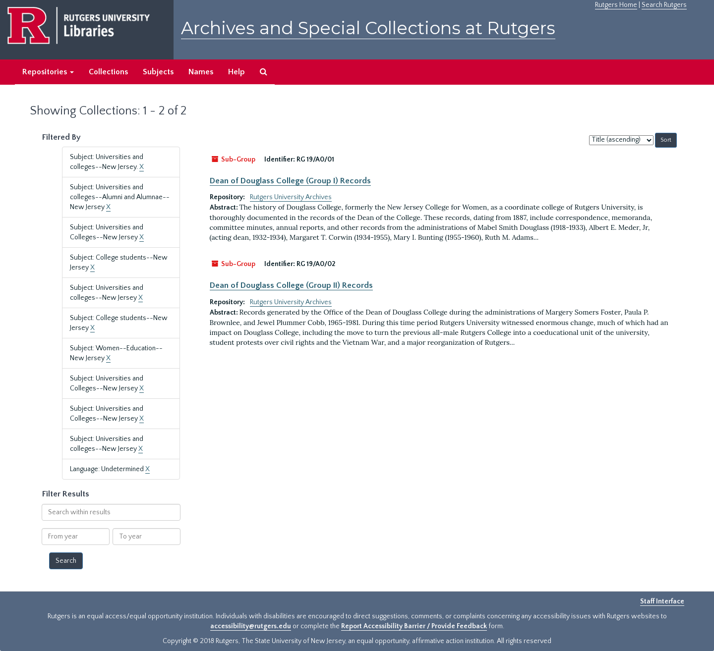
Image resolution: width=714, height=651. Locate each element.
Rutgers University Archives (291, 197)
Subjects (158, 71)
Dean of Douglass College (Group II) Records (291, 285)
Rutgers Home (616, 5)
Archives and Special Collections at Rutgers (368, 28)
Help (236, 71)
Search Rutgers (664, 5)
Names (200, 71)
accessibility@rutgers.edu (250, 626)
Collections (108, 71)
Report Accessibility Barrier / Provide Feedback (414, 626)
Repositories (48, 71)
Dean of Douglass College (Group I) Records (290, 180)
